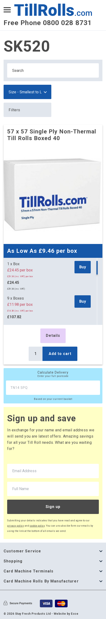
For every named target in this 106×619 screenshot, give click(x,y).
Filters (14, 110)
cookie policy (37, 525)
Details (53, 335)
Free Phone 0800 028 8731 (48, 23)
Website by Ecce (66, 613)
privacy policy (15, 525)
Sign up (53, 506)
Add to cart (60, 353)
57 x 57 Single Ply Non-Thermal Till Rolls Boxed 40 (51, 135)
